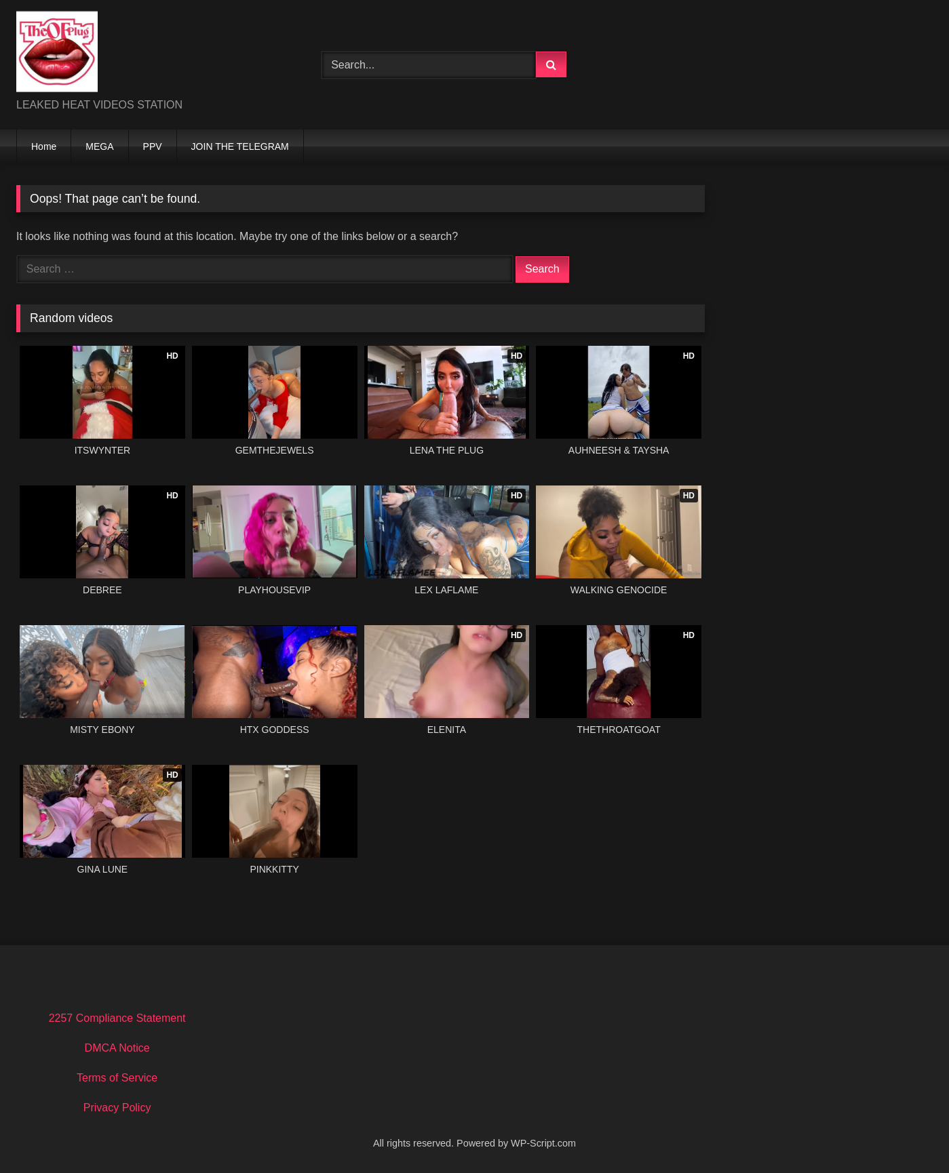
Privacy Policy (117, 1107)
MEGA (99, 146)
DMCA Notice (117, 1048)
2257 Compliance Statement (117, 1018)
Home (43, 146)
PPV (152, 146)
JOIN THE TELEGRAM (240, 146)
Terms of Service (117, 1077)
